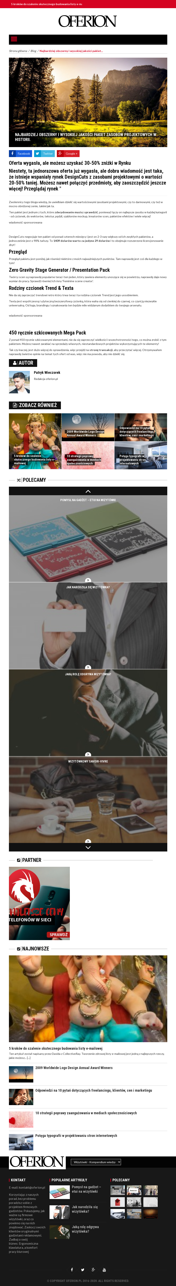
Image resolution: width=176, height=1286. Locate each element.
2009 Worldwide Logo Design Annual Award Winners (85, 433)
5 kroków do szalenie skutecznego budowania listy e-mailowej (56, 4)
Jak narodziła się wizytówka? (88, 587)
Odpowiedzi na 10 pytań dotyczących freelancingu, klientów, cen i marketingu (137, 431)
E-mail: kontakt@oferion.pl (27, 1187)
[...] (28, 1057)
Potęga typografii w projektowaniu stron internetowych (133, 459)
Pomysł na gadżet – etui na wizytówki (88, 500)
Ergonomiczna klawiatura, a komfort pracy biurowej (23, 1247)
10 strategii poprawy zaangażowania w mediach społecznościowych (84, 459)
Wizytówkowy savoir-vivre (88, 761)
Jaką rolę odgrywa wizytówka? (88, 674)
